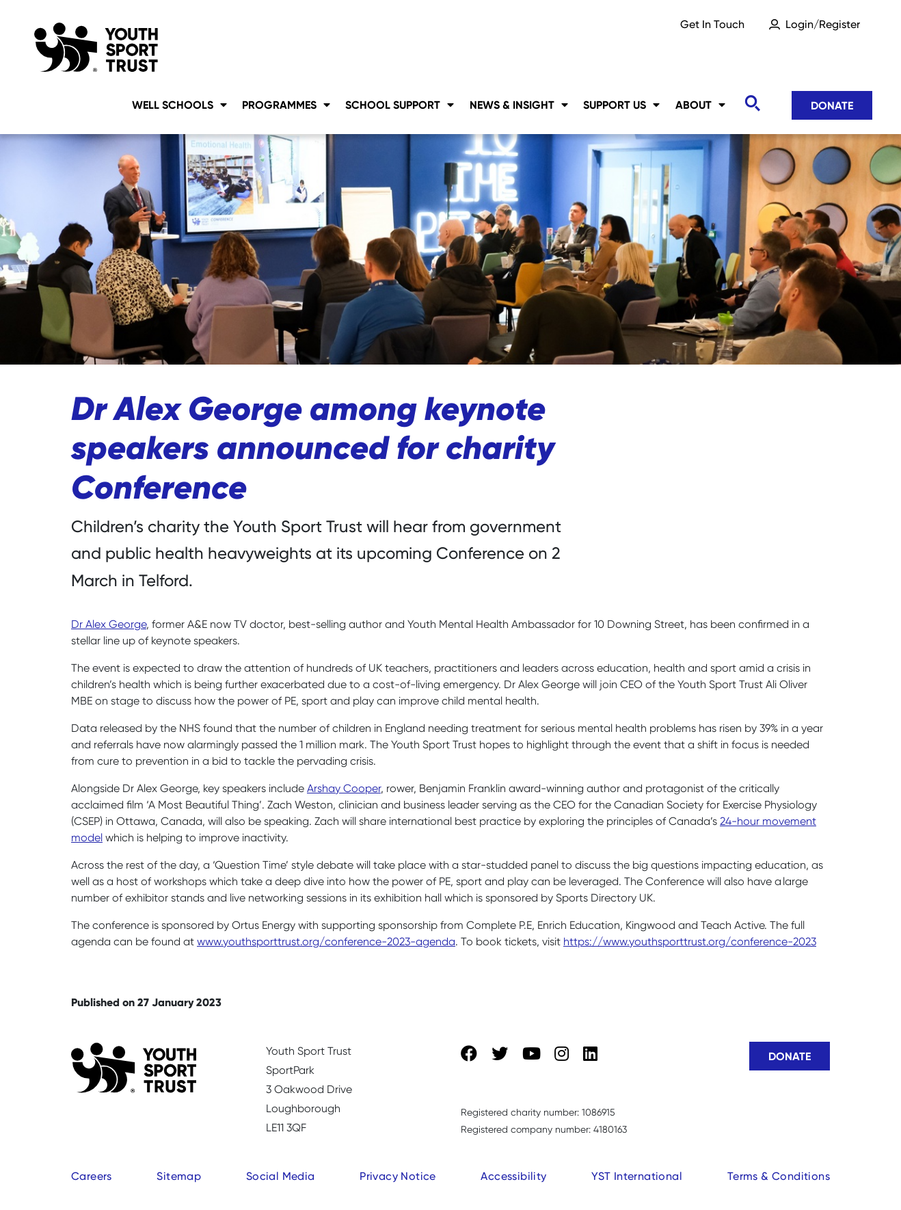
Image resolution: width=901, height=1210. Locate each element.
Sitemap (179, 1176)
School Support (399, 104)
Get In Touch (712, 24)
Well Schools (179, 104)
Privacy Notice (398, 1176)
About (700, 104)
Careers (91, 1176)
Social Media (280, 1176)
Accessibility (513, 1176)
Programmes (286, 104)
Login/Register (822, 24)
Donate (832, 105)
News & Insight (519, 104)
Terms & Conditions (778, 1176)
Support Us (621, 104)
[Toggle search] (752, 103)
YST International (636, 1176)
